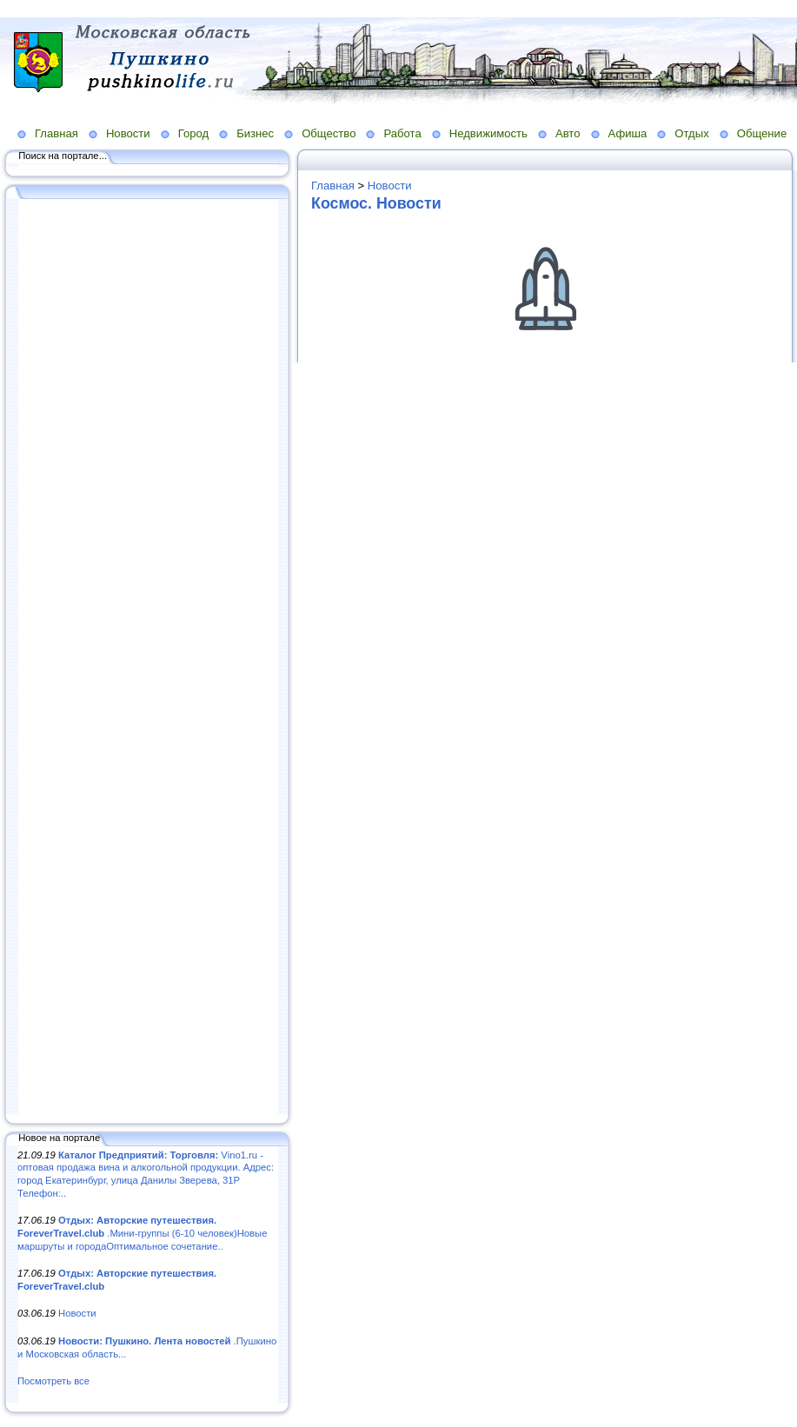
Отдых (691, 133)
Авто (568, 133)
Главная (56, 133)
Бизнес (255, 133)
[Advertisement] (147, 658)
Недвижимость (488, 133)
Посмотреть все (53, 1381)
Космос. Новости (376, 203)
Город (193, 133)
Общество (328, 133)
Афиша (628, 133)
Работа (402, 133)
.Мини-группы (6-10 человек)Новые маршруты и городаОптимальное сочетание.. (142, 1233)
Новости (128, 133)
